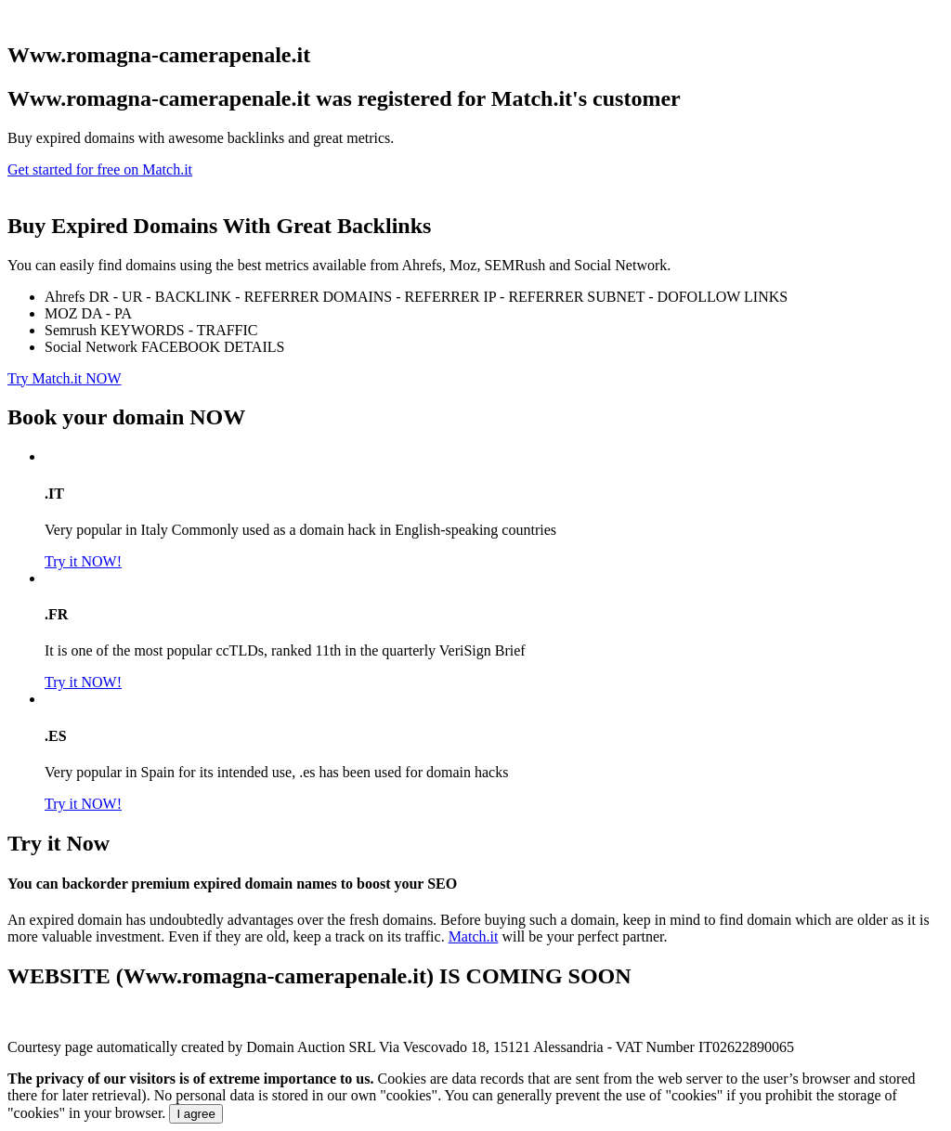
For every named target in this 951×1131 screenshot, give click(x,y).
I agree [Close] (195, 1114)
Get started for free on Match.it (99, 169)
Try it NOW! (83, 561)
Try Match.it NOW (64, 378)
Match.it (474, 936)
